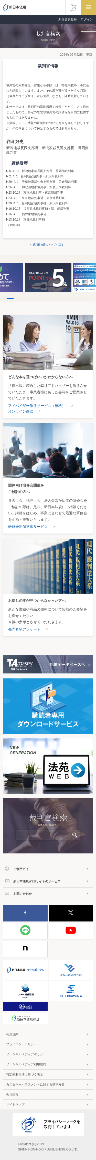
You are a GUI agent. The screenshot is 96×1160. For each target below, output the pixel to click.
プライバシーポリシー (21, 1044)
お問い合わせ (22, 894)
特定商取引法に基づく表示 (24, 1074)
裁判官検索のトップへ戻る (48, 244)
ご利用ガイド (22, 869)
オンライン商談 (20, 411)
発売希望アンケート (24, 629)
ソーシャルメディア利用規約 (26, 1064)
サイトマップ (15, 1104)
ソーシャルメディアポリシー (26, 1054)
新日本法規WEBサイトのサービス (36, 881)
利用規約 (12, 1034)
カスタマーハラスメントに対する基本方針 (35, 1084)
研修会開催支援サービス (28, 527)
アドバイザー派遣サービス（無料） (37, 406)
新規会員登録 (67, 19)
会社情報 (12, 1094)
